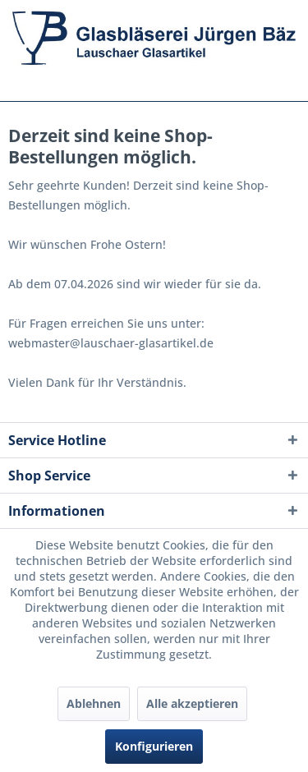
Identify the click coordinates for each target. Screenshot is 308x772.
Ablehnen (94, 703)
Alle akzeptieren (192, 703)
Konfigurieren (154, 746)
